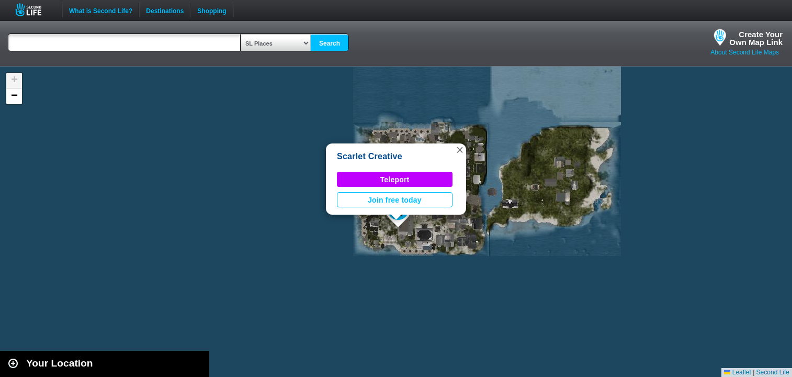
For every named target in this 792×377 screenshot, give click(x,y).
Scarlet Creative (369, 156)
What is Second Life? (100, 10)
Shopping (211, 10)
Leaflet (737, 372)
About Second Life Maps (744, 52)
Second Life (34, 10)
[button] (460, 149)
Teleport (395, 179)
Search (329, 43)
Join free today (395, 200)
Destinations (165, 10)
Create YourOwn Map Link (756, 38)
